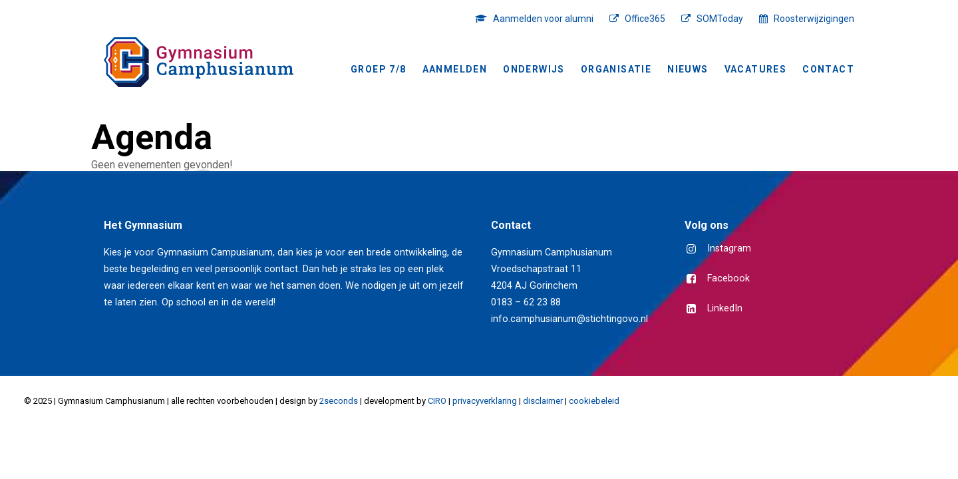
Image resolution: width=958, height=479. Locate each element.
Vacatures (755, 69)
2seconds (338, 401)
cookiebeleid (594, 401)
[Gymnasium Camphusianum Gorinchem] (198, 62)
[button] (692, 249)
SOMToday (720, 18)
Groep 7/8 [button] (378, 69)
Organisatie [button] (616, 69)
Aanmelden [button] (455, 69)
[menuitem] (537, 18)
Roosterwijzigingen (814, 18)
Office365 (645, 18)
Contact (828, 69)
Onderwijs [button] (534, 69)
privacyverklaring (484, 401)
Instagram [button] (729, 248)
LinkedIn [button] (724, 308)
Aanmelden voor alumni (543, 18)
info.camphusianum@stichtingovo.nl (569, 319)
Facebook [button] (728, 278)
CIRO (437, 401)
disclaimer (543, 401)
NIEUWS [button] (687, 69)
